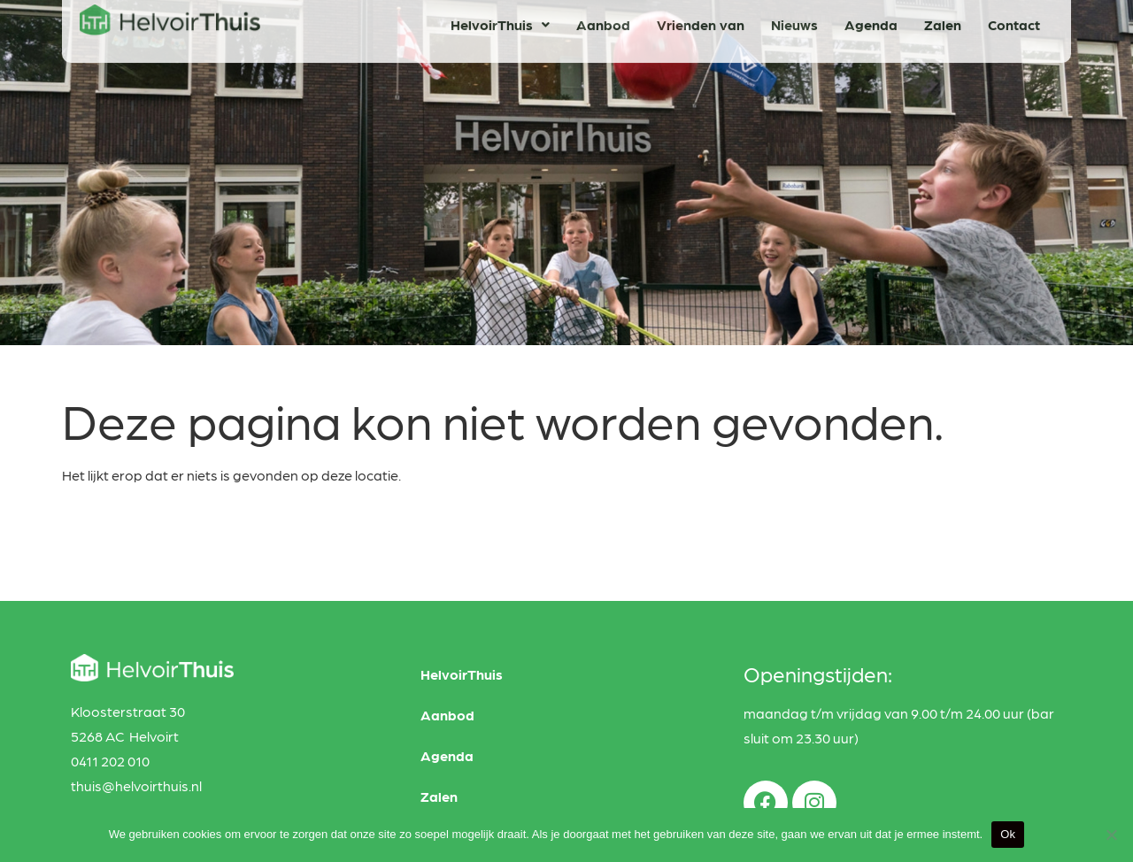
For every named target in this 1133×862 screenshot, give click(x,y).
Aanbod (447, 714)
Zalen (439, 796)
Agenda (447, 755)
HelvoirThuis (461, 674)
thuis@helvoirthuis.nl (136, 785)
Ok (1007, 834)
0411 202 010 (110, 760)
